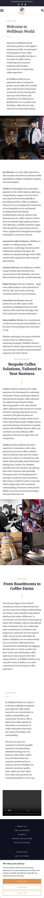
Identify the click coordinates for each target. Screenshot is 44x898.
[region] (22, 879)
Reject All (22, 893)
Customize (22, 887)
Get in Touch (22, 856)
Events (22, 834)
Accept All (22, 881)
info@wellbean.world (22, 1)
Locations (22, 852)
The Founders (22, 830)
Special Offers (22, 842)
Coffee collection (22, 838)
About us (22, 826)
